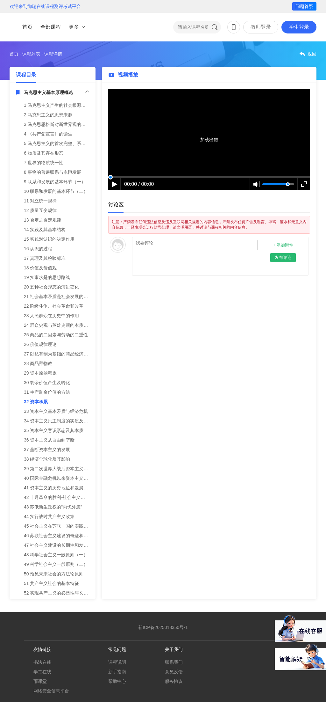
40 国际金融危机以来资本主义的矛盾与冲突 (67, 478)
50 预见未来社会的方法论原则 (53, 573)
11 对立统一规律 (40, 200)
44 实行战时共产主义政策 (49, 516)
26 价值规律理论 (40, 344)
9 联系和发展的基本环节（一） (55, 181)
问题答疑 (304, 6)
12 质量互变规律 (40, 210)
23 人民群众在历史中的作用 (51, 315)
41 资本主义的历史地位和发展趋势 (58, 487)
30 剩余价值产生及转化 (47, 382)
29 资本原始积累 (40, 373)
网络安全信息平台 (51, 690)
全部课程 (50, 27)
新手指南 (117, 671)
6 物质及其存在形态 (43, 153)
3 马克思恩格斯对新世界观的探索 (57, 124)
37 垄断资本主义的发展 (47, 449)
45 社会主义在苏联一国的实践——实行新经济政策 (74, 526)
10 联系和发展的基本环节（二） (56, 191)
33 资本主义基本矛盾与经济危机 (56, 411)
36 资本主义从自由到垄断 (49, 439)
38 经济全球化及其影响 (47, 459)
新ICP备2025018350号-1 (163, 627)
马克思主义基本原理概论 (48, 92)
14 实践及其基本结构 (45, 229)
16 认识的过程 (38, 248)
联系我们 (174, 662)
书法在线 (42, 662)
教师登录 (261, 27)
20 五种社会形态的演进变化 (51, 286)
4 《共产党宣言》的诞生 (48, 133)
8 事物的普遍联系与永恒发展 (52, 172)
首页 (27, 27)
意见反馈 (174, 671)
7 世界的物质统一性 (43, 162)
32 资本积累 (36, 401)
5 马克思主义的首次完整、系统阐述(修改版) (67, 143)
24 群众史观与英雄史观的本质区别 (58, 325)
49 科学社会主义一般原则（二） (56, 564)
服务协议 (174, 681)
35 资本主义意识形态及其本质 (53, 430)
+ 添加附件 (283, 245)
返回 (312, 53)
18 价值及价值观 (40, 267)
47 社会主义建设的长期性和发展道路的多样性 (69, 545)
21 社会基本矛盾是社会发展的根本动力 (62, 296)
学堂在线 (42, 671)
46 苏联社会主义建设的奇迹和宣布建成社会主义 (71, 535)
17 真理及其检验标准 (45, 258)
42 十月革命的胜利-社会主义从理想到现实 (65, 497)
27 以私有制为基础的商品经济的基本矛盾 (65, 353)
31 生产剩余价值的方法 (47, 392)
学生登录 (299, 27)
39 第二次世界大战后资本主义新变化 (60, 468)
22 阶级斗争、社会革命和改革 (53, 306)
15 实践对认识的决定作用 (49, 239)
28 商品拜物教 (38, 363)
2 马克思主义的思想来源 (48, 114)
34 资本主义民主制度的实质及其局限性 (62, 420)
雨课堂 (40, 681)
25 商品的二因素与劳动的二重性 (56, 334)
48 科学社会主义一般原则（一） (56, 554)
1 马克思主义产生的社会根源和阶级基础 (63, 105)
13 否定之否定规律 (42, 220)
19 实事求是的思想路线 (47, 277)
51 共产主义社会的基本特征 (51, 583)
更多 (74, 27)
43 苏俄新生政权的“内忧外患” (53, 506)
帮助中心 (117, 681)
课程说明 (117, 662)
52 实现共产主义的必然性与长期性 (58, 593)
